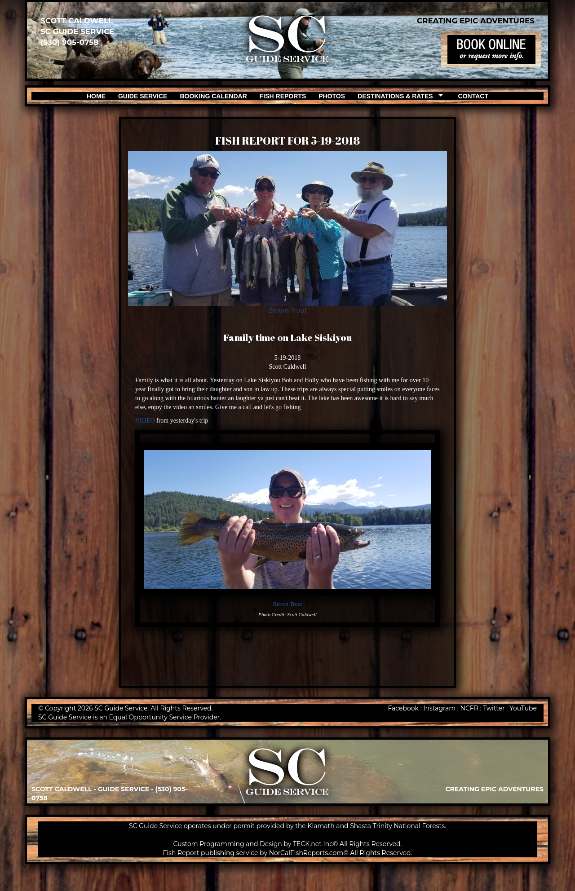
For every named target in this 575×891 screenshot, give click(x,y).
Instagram (439, 708)
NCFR (469, 708)
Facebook (403, 708)
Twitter (494, 708)
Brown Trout (287, 310)
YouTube (523, 708)
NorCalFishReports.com (306, 853)
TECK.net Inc (313, 844)
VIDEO (145, 420)
